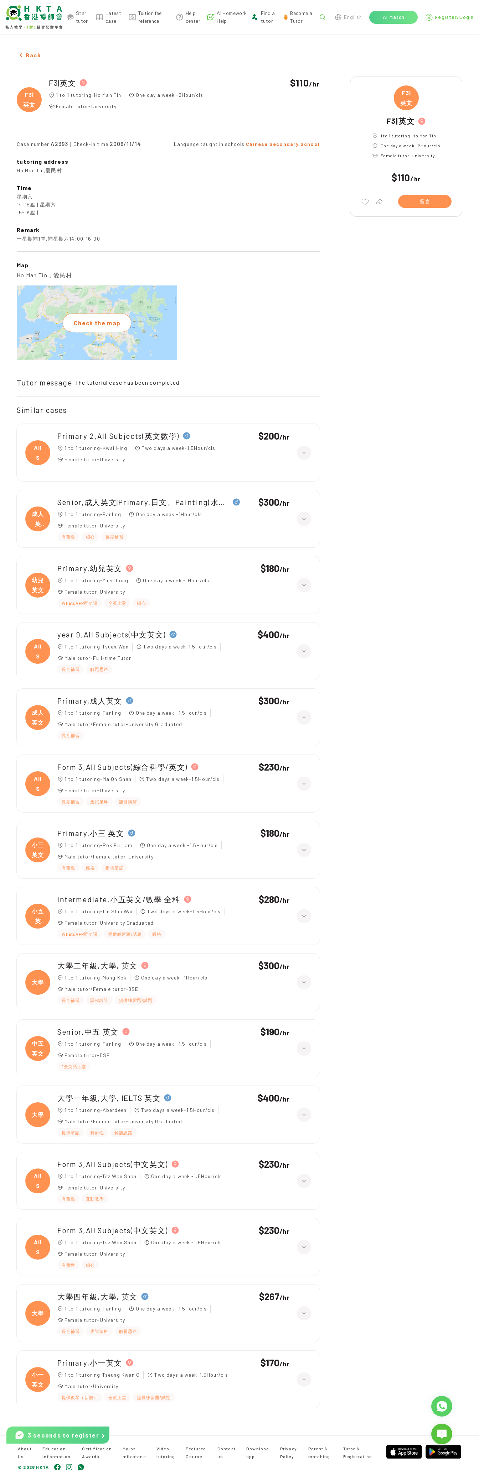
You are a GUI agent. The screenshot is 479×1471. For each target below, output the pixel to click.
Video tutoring (165, 1452)
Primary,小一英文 (89, 1362)
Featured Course (196, 1452)
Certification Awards (97, 1452)
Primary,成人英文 (89, 700)
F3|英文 (62, 82)
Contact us (226, 1452)
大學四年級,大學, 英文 (97, 1296)
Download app (257, 1452)
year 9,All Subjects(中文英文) (111, 634)
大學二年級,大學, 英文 (97, 965)
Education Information (56, 1452)
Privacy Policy (288, 1452)
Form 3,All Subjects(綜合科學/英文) (122, 766)
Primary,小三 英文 (90, 833)
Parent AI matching (319, 1452)
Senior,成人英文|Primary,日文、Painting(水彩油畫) (143, 502)
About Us (25, 1452)
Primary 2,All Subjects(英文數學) (118, 435)
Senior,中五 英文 (88, 1031)
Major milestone (134, 1452)
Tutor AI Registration (357, 1452)
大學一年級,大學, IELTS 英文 (108, 1097)
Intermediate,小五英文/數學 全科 (118, 899)
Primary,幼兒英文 (89, 568)
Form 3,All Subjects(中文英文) (112, 1164)
